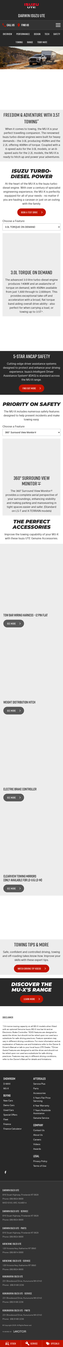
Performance (23, 34)
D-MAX (6, 1084)
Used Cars (8, 1110)
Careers (37, 1139)
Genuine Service (41, 1118)
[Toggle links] (14, 1331)
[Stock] (10, 1343)
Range (30, 42)
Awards (37, 1149)
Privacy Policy (40, 1161)
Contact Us (39, 1130)
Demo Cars (8, 1105)
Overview (7, 34)
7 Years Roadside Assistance (42, 1112)
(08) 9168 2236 (17, 1285)
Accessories (39, 1093)
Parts (36, 1088)
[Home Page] (31, 6)
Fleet (5, 1119)
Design (37, 34)
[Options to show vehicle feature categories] (31, 226)
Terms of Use (39, 1166)
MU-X (6, 1088)
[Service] (31, 1343)
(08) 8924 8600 (16, 1199)
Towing (19, 42)
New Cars (8, 1100)
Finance (7, 1124)
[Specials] (52, 1343)
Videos (36, 1144)
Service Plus (39, 1084)
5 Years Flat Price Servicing (41, 1099)
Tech (47, 34)
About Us (38, 1135)
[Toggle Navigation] (58, 25)
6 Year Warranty (41, 1105)
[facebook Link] (5, 1172)
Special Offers (10, 1115)
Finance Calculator (12, 1129)
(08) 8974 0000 (16, 1252)
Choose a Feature (31, 224)
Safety (56, 34)
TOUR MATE (42, 42)
